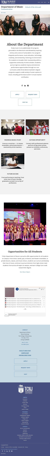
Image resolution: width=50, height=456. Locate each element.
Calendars (25, 400)
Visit (42, 2)
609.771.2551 (25, 342)
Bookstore (25, 399)
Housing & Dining (25, 406)
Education (25, 431)
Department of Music (12, 7)
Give (45, 2)
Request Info (32, 94)
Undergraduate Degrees (25, 415)
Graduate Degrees (25, 417)
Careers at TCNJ (8, 447)
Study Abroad (25, 422)
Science (25, 440)
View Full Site (3, 453)
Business (25, 430)
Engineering (25, 433)
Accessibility (14, 447)
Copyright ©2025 (4, 445)
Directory (25, 404)
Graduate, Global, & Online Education (25, 435)
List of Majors (25, 413)
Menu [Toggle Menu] (3, 12)
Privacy (26, 447)
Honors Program (25, 420)
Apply (39, 2)
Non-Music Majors (25, 272)
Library (25, 407)
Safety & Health (25, 409)
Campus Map (25, 353)
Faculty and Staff (25, 350)
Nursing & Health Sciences (25, 438)
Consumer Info (21, 447)
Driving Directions (25, 355)
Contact (2, 447)
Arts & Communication (25, 428)
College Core (25, 418)
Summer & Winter (25, 424)
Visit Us (25, 102)
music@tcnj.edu (25, 344)
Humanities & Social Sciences (25, 436)
